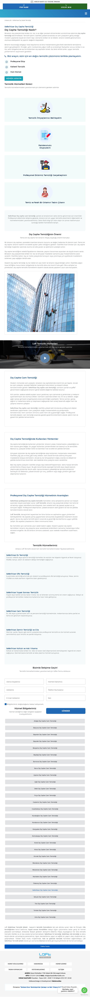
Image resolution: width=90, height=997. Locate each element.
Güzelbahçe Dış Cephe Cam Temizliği (45, 809)
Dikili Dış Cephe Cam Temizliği (45, 789)
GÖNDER (66, 711)
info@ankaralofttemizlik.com (55, 976)
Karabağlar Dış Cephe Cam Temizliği (45, 816)
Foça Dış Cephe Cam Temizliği (45, 795)
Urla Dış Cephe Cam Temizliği (45, 917)
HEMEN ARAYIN (13, 78)
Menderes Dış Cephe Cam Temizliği (45, 863)
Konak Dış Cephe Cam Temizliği (45, 856)
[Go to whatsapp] (84, 990)
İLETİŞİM (61, 969)
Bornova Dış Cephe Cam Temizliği (45, 761)
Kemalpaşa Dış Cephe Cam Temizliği (45, 836)
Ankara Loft (8, 20)
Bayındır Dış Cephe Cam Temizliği (45, 734)
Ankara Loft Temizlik (13, 13)
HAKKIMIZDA (38, 964)
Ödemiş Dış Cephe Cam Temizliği (45, 883)
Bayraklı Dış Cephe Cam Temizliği (45, 741)
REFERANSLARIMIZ (38, 969)
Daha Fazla (45, 946)
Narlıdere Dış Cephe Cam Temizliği (45, 876)
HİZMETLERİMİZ (61, 964)
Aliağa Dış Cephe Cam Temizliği (45, 721)
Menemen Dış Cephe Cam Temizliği (45, 870)
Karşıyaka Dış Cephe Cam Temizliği (45, 829)
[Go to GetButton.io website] (84, 994)
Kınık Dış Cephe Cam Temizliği (45, 843)
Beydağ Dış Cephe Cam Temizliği (45, 755)
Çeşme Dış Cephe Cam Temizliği (45, 775)
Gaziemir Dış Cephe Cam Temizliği (45, 802)
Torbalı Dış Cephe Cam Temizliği (45, 910)
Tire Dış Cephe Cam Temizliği (45, 904)
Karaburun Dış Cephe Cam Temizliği (45, 822)
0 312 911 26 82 (66, 7)
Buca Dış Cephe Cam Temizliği (45, 768)
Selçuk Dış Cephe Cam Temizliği (45, 897)
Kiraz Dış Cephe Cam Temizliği (45, 849)
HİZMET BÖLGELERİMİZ (15, 964)
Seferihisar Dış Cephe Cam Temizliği (45, 890)
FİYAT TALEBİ (23, 7)
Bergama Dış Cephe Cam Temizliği (45, 748)
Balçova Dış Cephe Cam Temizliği (45, 728)
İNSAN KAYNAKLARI (15, 969)
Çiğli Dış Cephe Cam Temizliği (45, 782)
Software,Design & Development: (45, 981)
